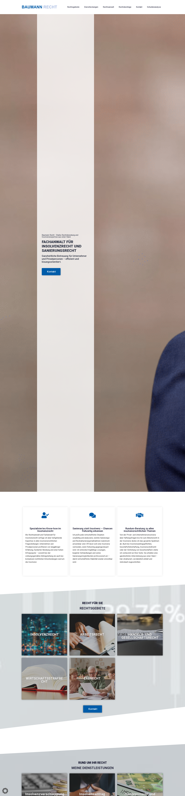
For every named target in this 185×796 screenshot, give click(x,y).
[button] (5, 791)
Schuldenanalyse (154, 7)
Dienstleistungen (91, 7)
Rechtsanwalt (108, 7)
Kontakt (139, 7)
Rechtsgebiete (73, 7)
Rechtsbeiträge (125, 7)
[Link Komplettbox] (44, 635)
